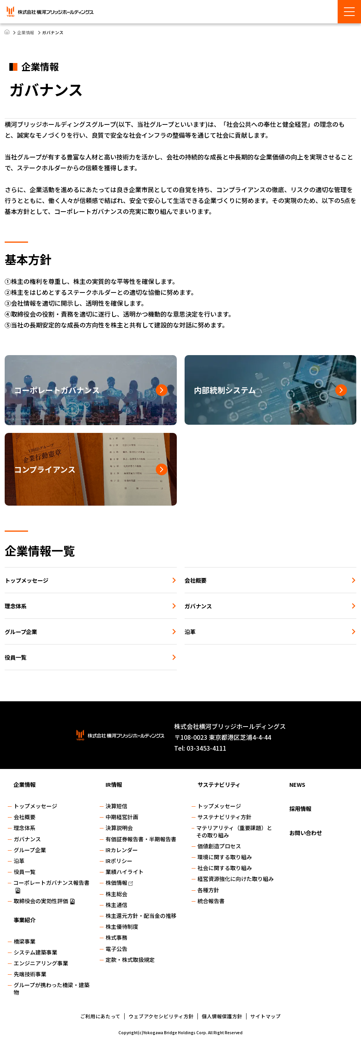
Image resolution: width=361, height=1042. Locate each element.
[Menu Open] (349, 11)
